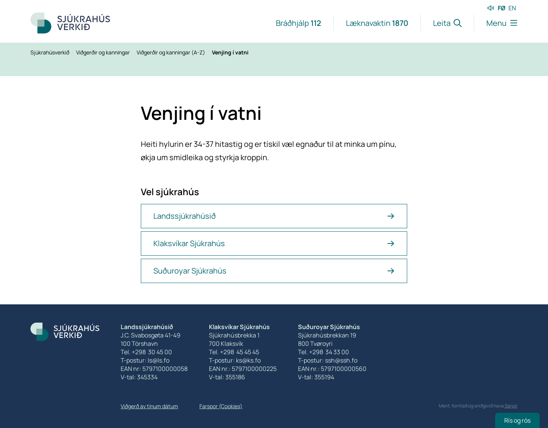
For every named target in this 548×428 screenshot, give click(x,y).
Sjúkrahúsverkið (50, 52)
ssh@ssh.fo (341, 360)
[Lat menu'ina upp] (496, 23)
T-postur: (311, 360)
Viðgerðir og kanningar (103, 52)
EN (512, 8)
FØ (501, 8)
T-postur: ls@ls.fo (145, 360)
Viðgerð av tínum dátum (149, 406)
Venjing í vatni (230, 52)
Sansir (511, 406)
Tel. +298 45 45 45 (234, 352)
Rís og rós (517, 420)
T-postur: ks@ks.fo (235, 360)
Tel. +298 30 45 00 (146, 352)
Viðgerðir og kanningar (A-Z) (171, 52)
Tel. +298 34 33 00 (323, 352)
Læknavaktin (377, 23)
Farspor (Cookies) (220, 406)
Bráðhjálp (298, 23)
